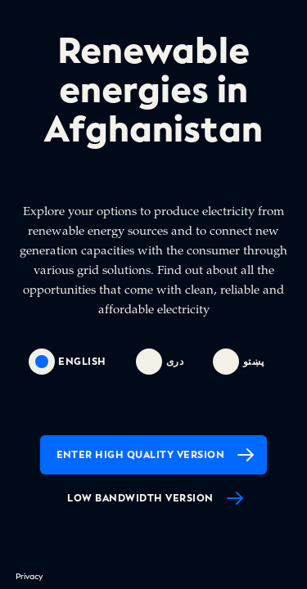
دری (159, 361)
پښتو (238, 361)
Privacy (29, 576)
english (67, 361)
